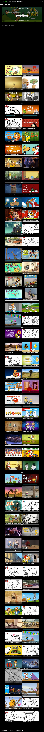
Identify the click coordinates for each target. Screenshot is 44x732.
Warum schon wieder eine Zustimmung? (22, 20)
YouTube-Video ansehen (22, 16)
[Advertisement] (22, 44)
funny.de (4, 1)
